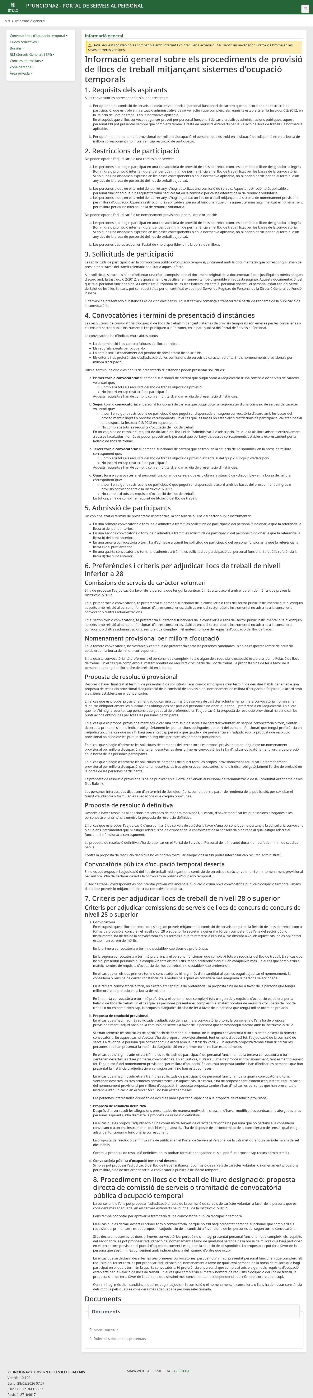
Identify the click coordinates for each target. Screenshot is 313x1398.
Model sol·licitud (106, 1330)
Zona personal (21, 67)
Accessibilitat (159, 1371)
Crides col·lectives (23, 42)
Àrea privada (20, 73)
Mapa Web (135, 1371)
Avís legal (182, 1371)
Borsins (16, 48)
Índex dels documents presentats (120, 1338)
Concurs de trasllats (25, 60)
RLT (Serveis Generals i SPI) (31, 54)
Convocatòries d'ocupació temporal (37, 35)
